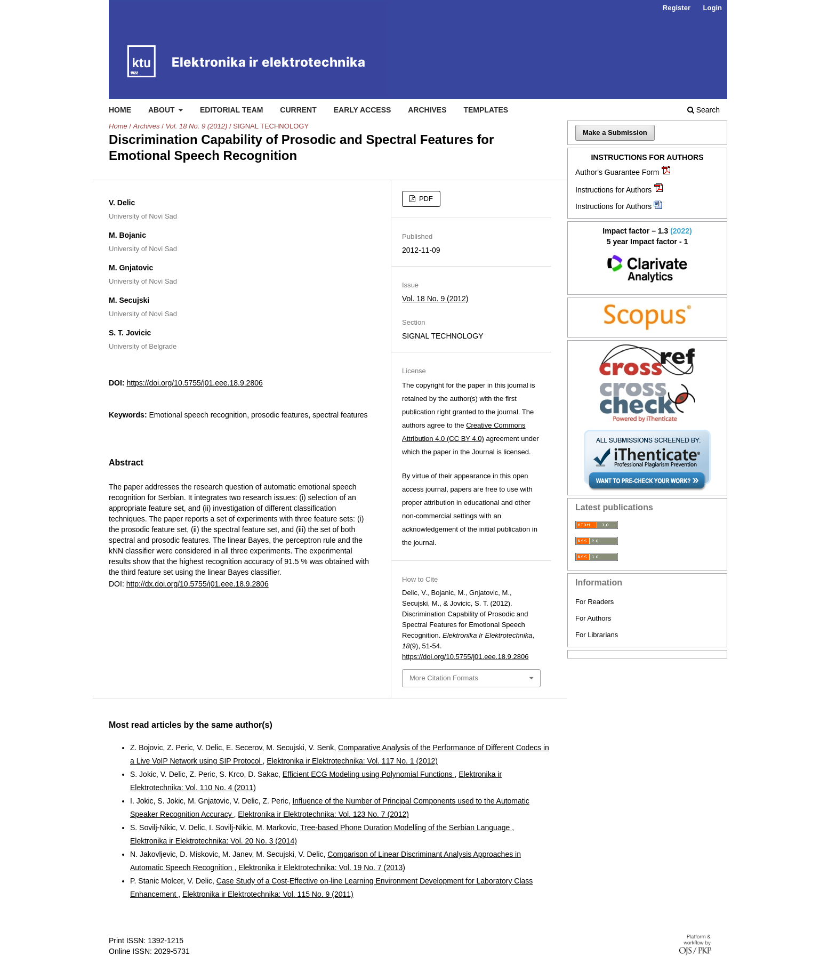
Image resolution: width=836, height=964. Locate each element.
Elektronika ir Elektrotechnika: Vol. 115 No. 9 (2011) (267, 894)
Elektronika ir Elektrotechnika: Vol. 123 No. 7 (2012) (323, 814)
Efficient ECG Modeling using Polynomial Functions (369, 774)
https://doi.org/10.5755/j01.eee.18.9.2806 (194, 383)
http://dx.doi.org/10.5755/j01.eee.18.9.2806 (197, 584)
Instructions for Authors (613, 190)
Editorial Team (231, 110)
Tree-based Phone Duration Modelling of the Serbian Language (406, 827)
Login (712, 8)
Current (298, 110)
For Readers (594, 602)
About (162, 110)
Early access (362, 110)
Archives (427, 110)
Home (120, 110)
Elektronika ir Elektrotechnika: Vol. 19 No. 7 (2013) (321, 867)
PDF (425, 199)
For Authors (593, 618)
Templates (485, 110)
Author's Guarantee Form (617, 172)
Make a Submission (615, 132)
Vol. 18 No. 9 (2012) (196, 126)
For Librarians (596, 635)
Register (676, 8)
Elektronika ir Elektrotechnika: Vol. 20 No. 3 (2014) (213, 841)
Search (703, 110)
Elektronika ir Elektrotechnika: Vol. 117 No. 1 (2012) (352, 761)
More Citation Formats (443, 678)
